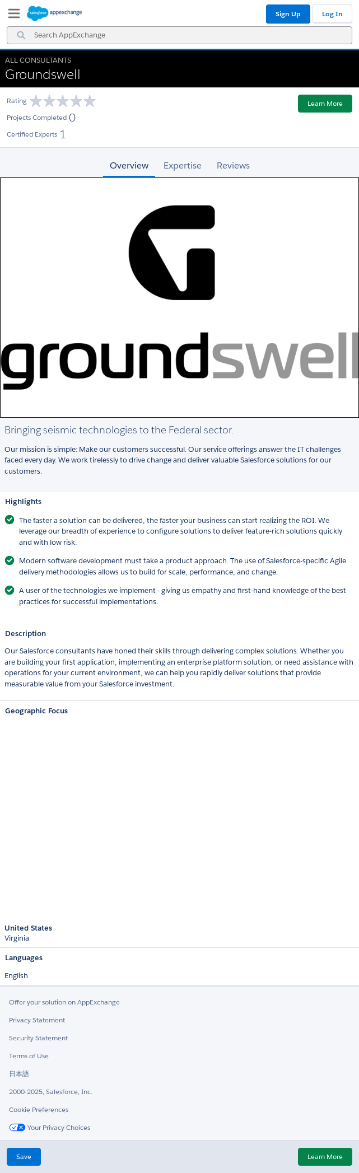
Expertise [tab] (183, 165)
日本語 (19, 1073)
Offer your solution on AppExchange (64, 1002)
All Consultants (38, 60)
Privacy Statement (37, 1020)
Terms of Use (29, 1055)
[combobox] (179, 35)
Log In (332, 13)
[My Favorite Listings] (11, 15)
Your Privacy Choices (49, 1127)
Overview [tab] (129, 165)
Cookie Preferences (38, 1109)
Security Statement (38, 1038)
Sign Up (288, 13)
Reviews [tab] (233, 165)
